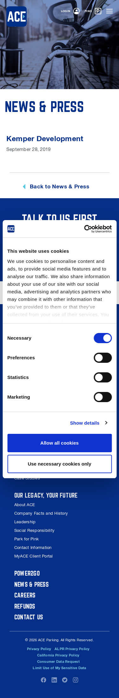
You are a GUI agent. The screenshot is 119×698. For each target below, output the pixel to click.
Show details (85, 423)
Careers (25, 595)
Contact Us (28, 617)
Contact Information (33, 547)
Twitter (65, 680)
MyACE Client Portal (33, 556)
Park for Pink (26, 539)
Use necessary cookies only (59, 463)
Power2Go (27, 573)
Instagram (75, 680)
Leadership (25, 521)
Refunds (24, 606)
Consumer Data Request (58, 661)
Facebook (43, 680)
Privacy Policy (39, 649)
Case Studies (27, 478)
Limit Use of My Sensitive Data (59, 668)
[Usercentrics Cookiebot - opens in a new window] (85, 229)
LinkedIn (54, 680)
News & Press (31, 584)
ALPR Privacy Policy (72, 649)
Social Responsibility (34, 530)
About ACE (24, 504)
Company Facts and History (41, 513)
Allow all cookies (59, 443)
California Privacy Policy (58, 655)
